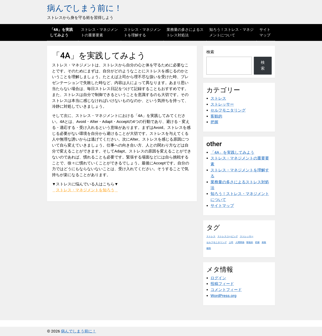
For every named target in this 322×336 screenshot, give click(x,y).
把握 (214, 122)
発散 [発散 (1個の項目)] (264, 242)
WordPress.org (223, 295)
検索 (210, 52)
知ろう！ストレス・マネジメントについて (231, 32)
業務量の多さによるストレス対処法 (185, 32)
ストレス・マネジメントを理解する (142, 32)
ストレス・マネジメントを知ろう (85, 190)
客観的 (216, 116)
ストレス (218, 98)
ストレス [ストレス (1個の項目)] (210, 236)
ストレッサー (222, 104)
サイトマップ (264, 32)
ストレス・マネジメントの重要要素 (99, 32)
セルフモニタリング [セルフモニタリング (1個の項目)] (216, 242)
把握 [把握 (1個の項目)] (257, 242)
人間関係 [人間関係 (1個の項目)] (239, 242)
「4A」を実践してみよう (61, 32)
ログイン (218, 278)
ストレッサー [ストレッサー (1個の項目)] (246, 236)
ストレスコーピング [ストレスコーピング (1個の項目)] (227, 236)
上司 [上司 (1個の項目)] (231, 242)
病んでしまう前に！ (84, 8)
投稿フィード (222, 283)
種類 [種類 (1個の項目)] (208, 248)
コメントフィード (226, 289)
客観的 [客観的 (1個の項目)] (249, 242)
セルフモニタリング (228, 110)
